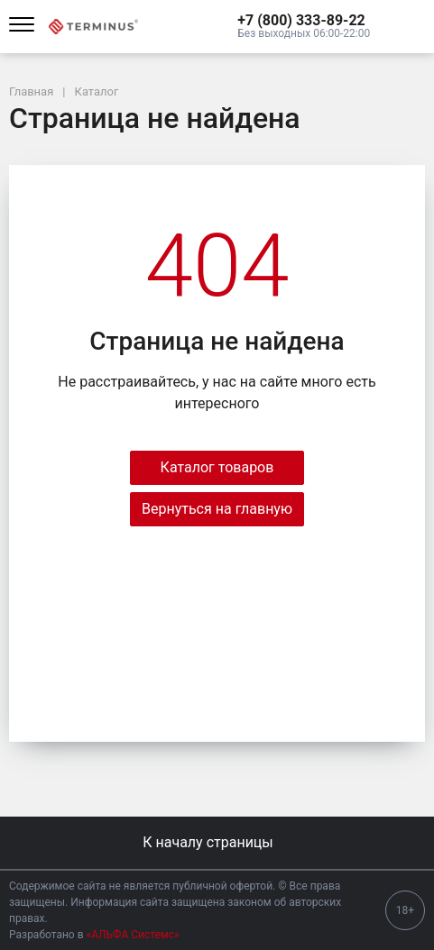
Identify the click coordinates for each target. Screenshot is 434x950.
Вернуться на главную (217, 508)
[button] (303, 21)
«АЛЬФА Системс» (133, 934)
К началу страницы (217, 842)
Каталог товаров (217, 467)
